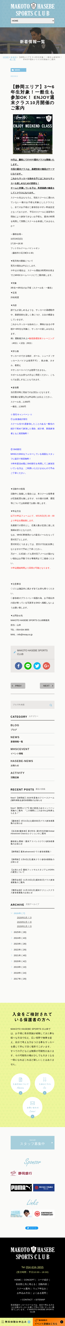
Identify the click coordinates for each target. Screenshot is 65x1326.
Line (28, 666)
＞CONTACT (26, 1299)
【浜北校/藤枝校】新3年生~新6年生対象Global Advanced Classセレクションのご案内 (32, 832)
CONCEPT (29, 1279)
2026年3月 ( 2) (24, 917)
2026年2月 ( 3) (24, 922)
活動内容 (42, 1284)
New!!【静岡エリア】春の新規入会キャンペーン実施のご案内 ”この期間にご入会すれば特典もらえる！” (32, 810)
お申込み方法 (23, 1293)
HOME (6, 57)
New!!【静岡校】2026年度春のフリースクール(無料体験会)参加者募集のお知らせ (32, 799)
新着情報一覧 (13, 58)
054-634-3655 (35, 1267)
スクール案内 (23, 1288)
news (17, 70)
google (46, 666)
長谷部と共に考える (25, 1284)
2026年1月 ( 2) (24, 926)
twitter (37, 666)
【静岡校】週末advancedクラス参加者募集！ (31, 852)
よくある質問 (39, 1293)
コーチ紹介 (43, 1279)
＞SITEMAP (39, 1299)
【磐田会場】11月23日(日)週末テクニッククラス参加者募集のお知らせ (32, 891)
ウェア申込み (39, 1288)
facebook (18, 666)
